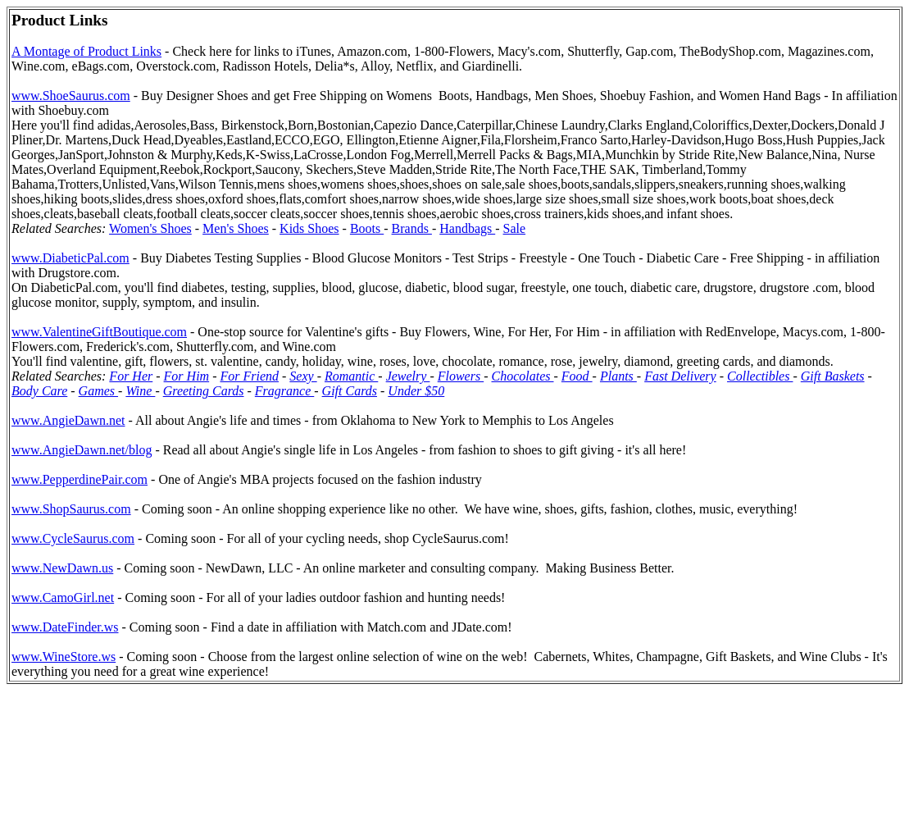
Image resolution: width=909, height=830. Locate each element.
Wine (140, 391)
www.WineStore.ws (63, 657)
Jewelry (408, 376)
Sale (514, 228)
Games (98, 391)
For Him (187, 376)
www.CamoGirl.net (62, 597)
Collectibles (760, 376)
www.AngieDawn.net (68, 420)
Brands (412, 228)
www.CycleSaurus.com (72, 538)
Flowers (461, 376)
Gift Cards (349, 391)
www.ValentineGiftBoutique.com (99, 332)
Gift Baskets (833, 376)
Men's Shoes (235, 228)
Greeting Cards (203, 391)
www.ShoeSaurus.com (70, 96)
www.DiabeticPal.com (70, 258)
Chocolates (523, 376)
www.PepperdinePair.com (79, 479)
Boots (367, 228)
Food (577, 376)
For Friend (249, 376)
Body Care (39, 391)
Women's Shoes (150, 228)
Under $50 (416, 391)
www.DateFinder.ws (65, 627)
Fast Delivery (680, 376)
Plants (618, 376)
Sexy (302, 376)
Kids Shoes (309, 228)
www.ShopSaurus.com (71, 509)
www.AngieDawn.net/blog (81, 450)
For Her (130, 376)
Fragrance (284, 391)
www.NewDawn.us (62, 568)
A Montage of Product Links (86, 51)
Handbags (467, 228)
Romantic (351, 376)
